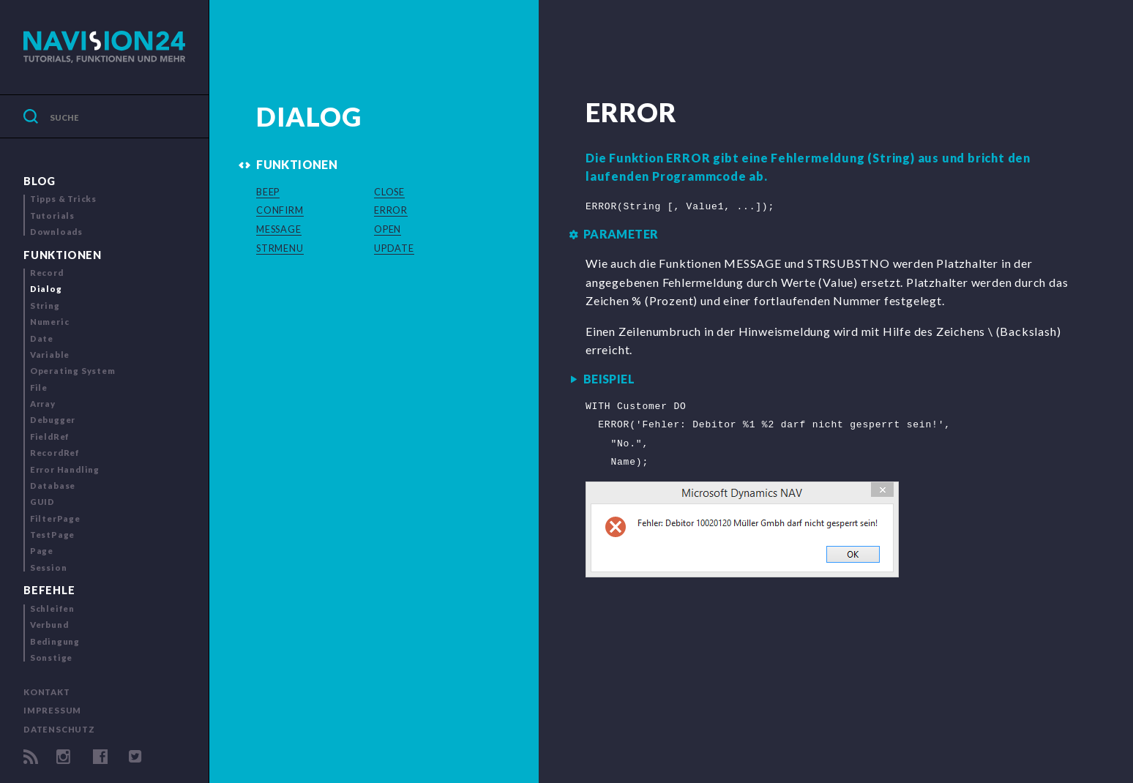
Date (41, 338)
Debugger (52, 419)
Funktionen (62, 255)
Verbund (49, 624)
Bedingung (55, 641)
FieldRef (50, 436)
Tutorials (52, 215)
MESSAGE (279, 229)
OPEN (387, 229)
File (39, 387)
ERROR (391, 210)
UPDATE (394, 248)
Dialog (46, 288)
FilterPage (55, 518)
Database (52, 485)
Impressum (52, 710)
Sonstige (51, 657)
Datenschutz (59, 729)
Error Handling (65, 469)
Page (41, 550)
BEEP (268, 192)
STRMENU (280, 248)
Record (47, 272)
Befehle (49, 590)
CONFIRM (280, 210)
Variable (50, 354)
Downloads (56, 231)
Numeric (50, 321)
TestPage (52, 534)
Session (48, 567)
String (45, 305)
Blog (39, 181)
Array (43, 403)
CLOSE (389, 192)
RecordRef (55, 452)
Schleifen (52, 608)
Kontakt (46, 692)
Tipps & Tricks (63, 198)
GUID (42, 501)
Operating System (73, 370)
